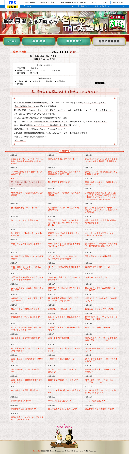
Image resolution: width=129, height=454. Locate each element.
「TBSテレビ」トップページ (12, 2)
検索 (30, 6)
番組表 (12, 6)
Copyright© (37, 451)
